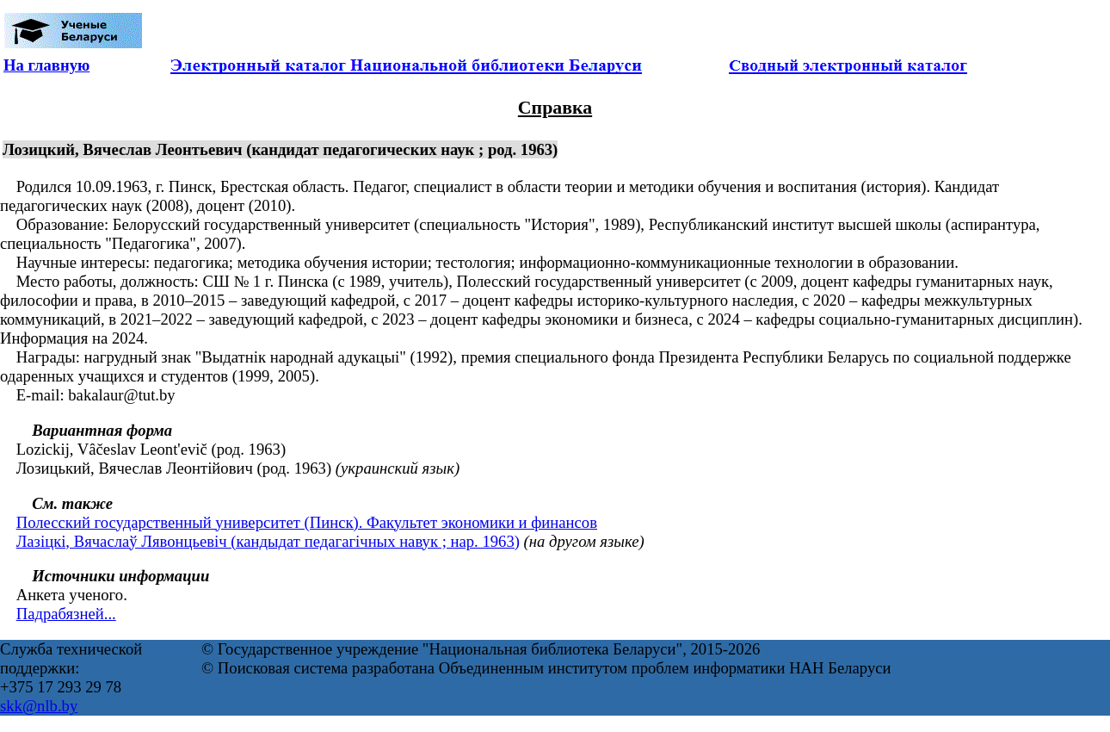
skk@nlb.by (38, 706)
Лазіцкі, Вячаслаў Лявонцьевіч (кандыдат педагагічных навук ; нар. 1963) (268, 541)
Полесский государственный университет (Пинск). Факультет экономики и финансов (306, 522)
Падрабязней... (66, 614)
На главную (46, 65)
